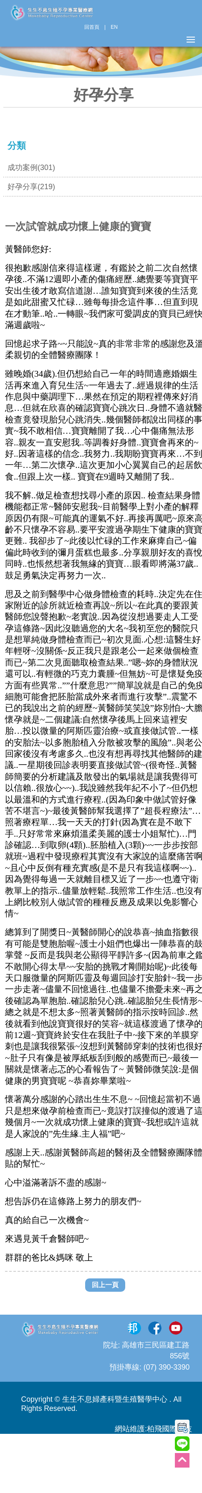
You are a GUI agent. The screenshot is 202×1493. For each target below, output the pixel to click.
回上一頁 (105, 1284)
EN (114, 27)
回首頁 (91, 27)
